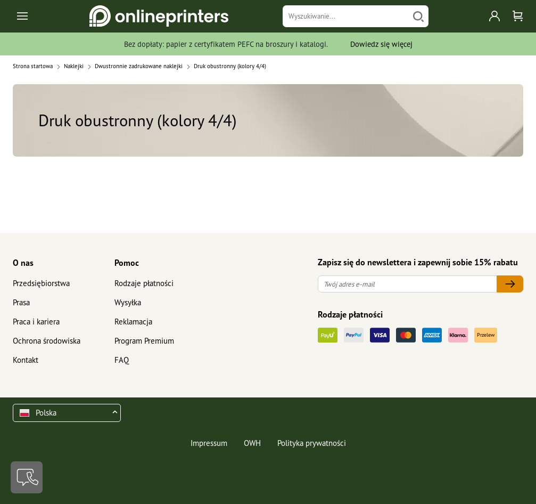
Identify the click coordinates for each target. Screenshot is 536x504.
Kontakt (25, 360)
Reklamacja (133, 321)
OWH (252, 443)
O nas (23, 262)
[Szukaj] (418, 16)
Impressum (209, 443)
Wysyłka (127, 302)
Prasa (21, 302)
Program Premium (144, 341)
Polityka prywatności (311, 443)
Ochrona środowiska (46, 341)
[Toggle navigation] (23, 16)
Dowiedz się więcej (381, 44)
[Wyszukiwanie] (346, 16)
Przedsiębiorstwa (41, 283)
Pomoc (126, 262)
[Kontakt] (27, 477)
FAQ (121, 360)
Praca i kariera (36, 321)
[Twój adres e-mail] (407, 284)
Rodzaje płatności (144, 283)
